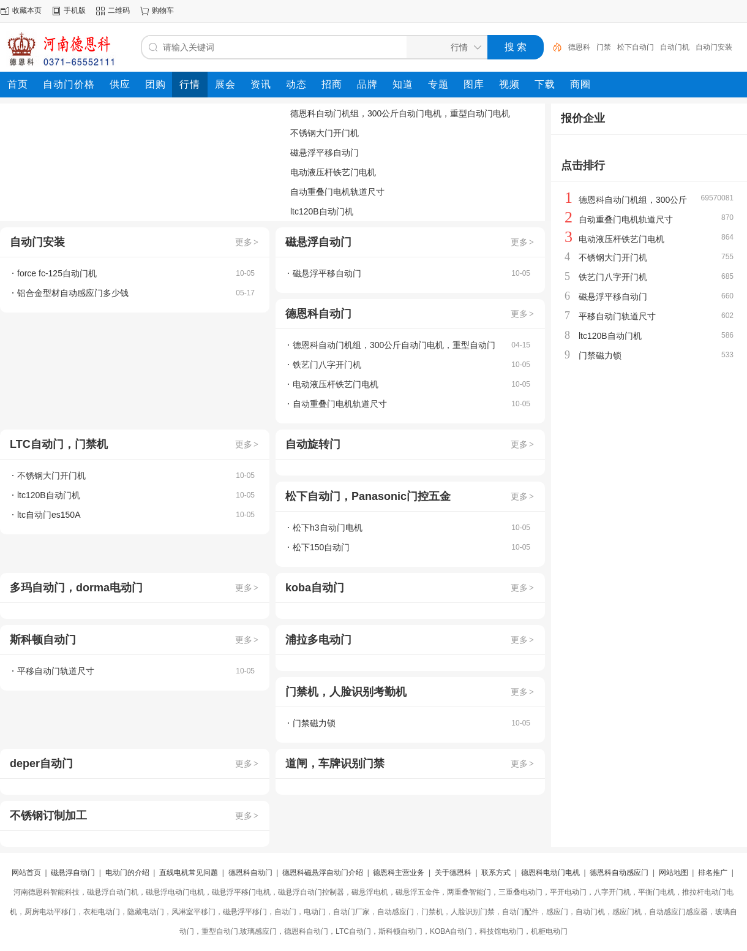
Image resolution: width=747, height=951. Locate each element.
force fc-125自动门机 (57, 273)
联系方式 (496, 872)
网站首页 (26, 872)
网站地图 (673, 872)
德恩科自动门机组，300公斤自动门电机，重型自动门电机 (400, 113)
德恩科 (579, 47)
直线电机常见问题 (188, 872)
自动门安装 (714, 47)
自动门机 (674, 47)
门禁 (603, 47)
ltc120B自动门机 (321, 211)
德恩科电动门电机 (550, 872)
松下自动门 (635, 47)
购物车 (163, 10)
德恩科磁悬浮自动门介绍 (322, 872)
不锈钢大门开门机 (324, 133)
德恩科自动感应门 (619, 872)
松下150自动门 (321, 547)
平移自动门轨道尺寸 (55, 671)
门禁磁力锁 (314, 723)
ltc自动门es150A (48, 515)
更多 (247, 242)
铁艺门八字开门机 (327, 364)
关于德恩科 (453, 872)
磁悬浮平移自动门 (324, 152)
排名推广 (712, 872)
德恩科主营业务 (398, 872)
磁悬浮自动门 (73, 872)
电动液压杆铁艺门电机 (333, 172)
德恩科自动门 (250, 872)
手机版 (75, 10)
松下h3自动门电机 (327, 527)
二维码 (119, 10)
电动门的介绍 (127, 872)
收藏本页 (27, 10)
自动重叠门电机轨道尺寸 (337, 192)
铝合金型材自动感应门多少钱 (73, 293)
